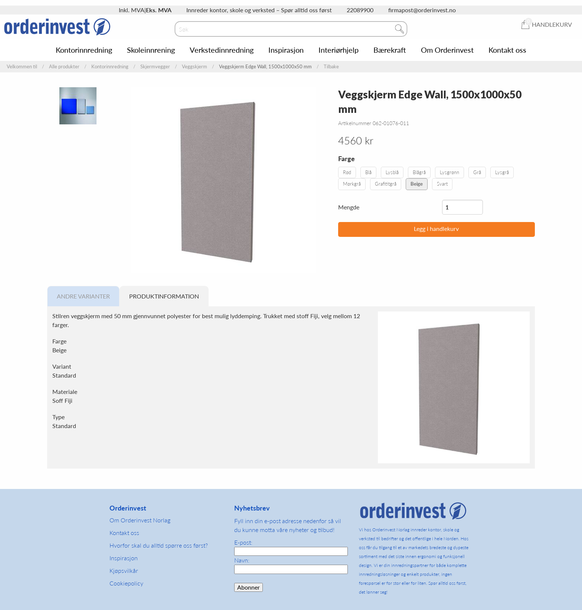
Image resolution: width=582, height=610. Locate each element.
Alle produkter (64, 66)
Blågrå (419, 172)
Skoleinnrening (151, 49)
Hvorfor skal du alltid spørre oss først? (158, 545)
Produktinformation (164, 296)
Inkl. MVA (131, 9)
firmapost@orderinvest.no (422, 9)
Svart (442, 184)
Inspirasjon (286, 49)
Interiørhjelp (338, 49)
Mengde (348, 207)
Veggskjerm (194, 66)
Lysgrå (502, 172)
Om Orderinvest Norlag (139, 519)
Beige (417, 184)
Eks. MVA (158, 9)
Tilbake (331, 66)
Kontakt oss (507, 49)
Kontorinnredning (84, 49)
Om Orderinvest (447, 49)
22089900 (360, 9)
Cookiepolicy (126, 583)
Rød (347, 172)
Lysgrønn (449, 172)
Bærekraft (389, 49)
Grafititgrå (385, 184)
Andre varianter (83, 296)
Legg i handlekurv (436, 228)
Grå (477, 172)
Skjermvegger (155, 66)
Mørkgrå (352, 184)
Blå (368, 172)
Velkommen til (22, 66)
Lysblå (392, 172)
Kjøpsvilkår (123, 570)
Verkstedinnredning (222, 49)
